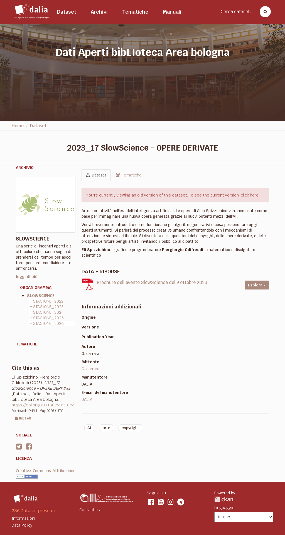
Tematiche (135, 12)
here (254, 195)
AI (89, 427)
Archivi (99, 12)
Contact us (89, 509)
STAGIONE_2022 (48, 301)
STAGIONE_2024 (48, 312)
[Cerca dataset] (263, 11)
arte (106, 427)
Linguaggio (224, 508)
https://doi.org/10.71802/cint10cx (43, 405)
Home (18, 125)
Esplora (257, 285)
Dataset (66, 12)
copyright (130, 427)
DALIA (87, 399)
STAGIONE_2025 (48, 318)
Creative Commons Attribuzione (45, 470)
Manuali (172, 12)
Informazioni (23, 518)
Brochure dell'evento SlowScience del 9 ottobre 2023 (152, 282)
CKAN (223, 499)
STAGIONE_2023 (48, 306)
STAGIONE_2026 (48, 323)
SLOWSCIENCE (41, 295)
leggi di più (27, 276)
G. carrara (90, 368)
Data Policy (22, 525)
